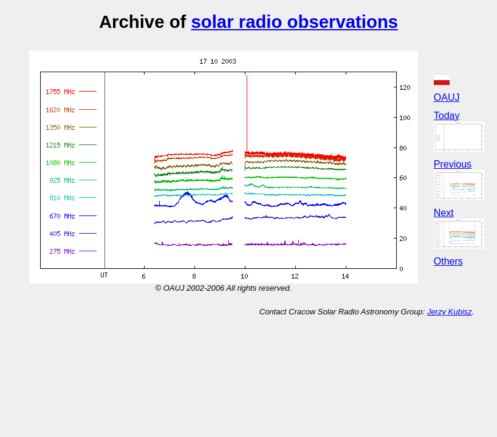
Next (444, 213)
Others (448, 261)
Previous (452, 164)
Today (447, 115)
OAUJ (447, 97)
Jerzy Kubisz (449, 311)
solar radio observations (294, 22)
